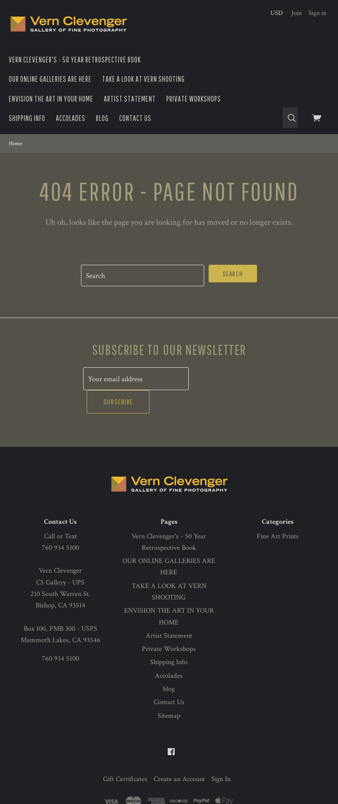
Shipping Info (27, 118)
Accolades (70, 118)
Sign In (221, 755)
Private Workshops (193, 99)
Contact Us (135, 118)
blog (102, 118)
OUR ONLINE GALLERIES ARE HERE (50, 79)
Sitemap (169, 692)
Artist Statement (130, 99)
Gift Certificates (125, 755)
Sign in (318, 13)
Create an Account (179, 755)
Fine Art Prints (278, 513)
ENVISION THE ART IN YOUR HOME (51, 99)
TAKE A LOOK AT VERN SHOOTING (143, 79)
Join (296, 13)
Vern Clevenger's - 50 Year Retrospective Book (75, 59)
